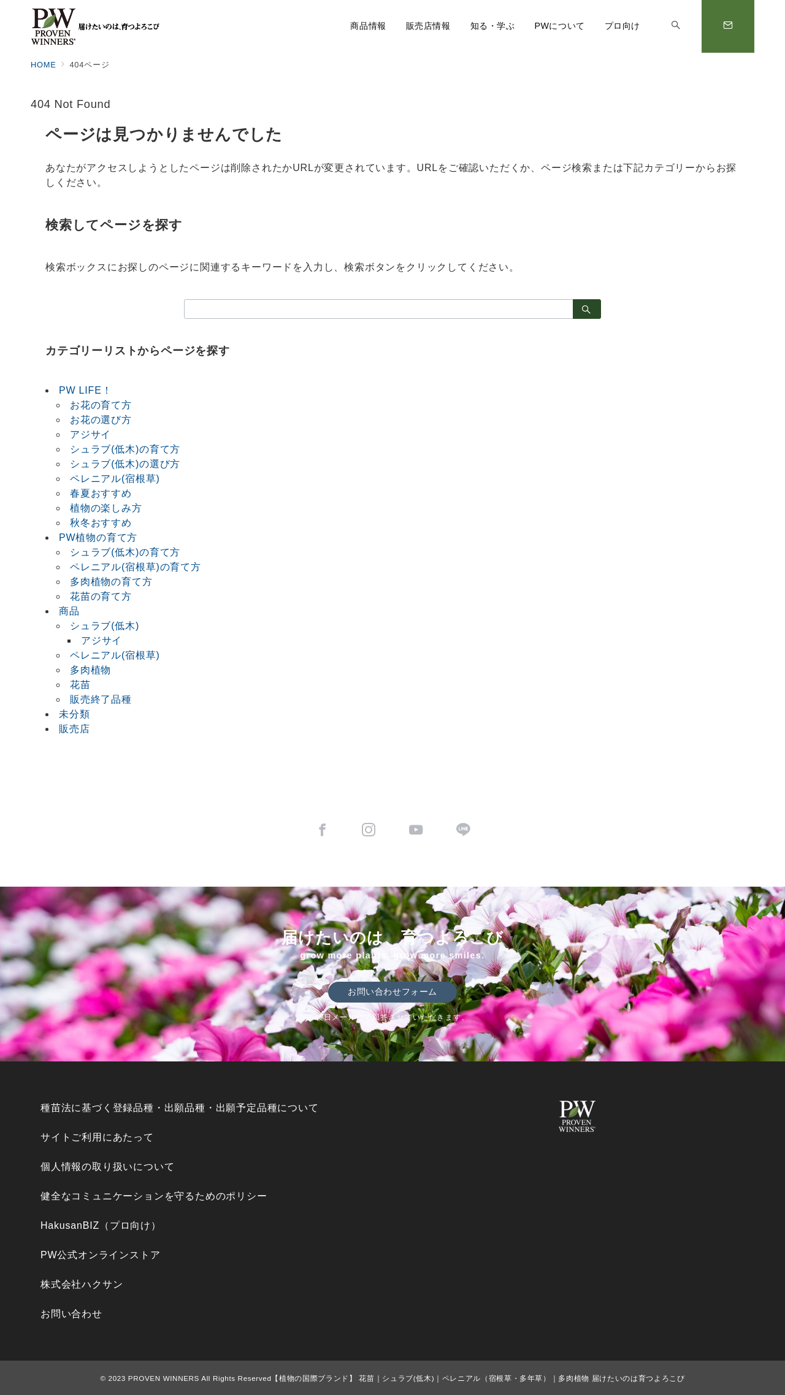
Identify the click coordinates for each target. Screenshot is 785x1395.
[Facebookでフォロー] (322, 831)
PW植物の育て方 (98, 537)
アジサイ (90, 434)
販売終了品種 (101, 699)
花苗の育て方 (101, 596)
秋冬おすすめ (101, 523)
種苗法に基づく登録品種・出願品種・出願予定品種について (179, 1108)
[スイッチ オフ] (676, 26)
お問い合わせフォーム (392, 991)
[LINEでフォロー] (463, 831)
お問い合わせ (71, 1314)
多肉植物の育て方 (111, 581)
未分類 (74, 714)
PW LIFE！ (85, 390)
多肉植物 (90, 670)
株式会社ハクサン (81, 1284)
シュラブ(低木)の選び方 (125, 464)
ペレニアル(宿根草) (115, 478)
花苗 (80, 684)
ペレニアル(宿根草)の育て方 (135, 567)
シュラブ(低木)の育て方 (125, 449)
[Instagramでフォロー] (369, 831)
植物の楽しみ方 (106, 508)
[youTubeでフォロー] (416, 831)
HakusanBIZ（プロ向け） (100, 1225)
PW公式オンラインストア (100, 1255)
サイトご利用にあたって (97, 1137)
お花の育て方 (101, 405)
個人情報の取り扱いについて (107, 1166)
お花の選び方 (101, 420)
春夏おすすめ (101, 493)
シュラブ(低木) (104, 626)
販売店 (74, 729)
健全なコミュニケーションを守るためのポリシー (153, 1196)
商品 (69, 611)
